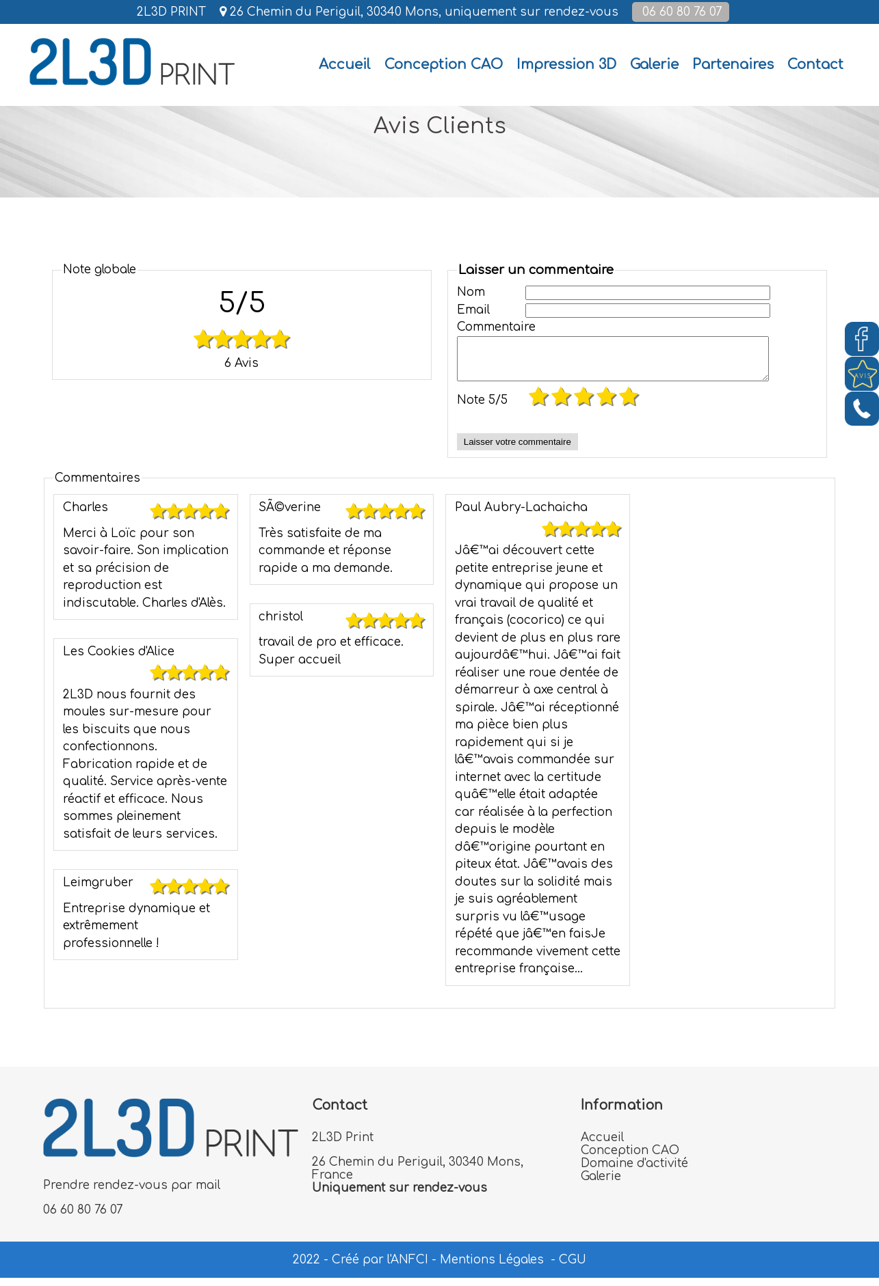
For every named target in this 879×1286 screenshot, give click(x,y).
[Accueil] (345, 65)
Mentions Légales (492, 1267)
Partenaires (733, 64)
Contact (815, 64)
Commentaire (491, 326)
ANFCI (409, 1267)
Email (473, 309)
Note (482, 408)
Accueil (602, 1145)
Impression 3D (566, 64)
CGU (572, 1267)
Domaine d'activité (634, 1171)
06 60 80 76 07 (680, 11)
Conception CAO (443, 64)
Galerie (654, 64)
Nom (471, 292)
